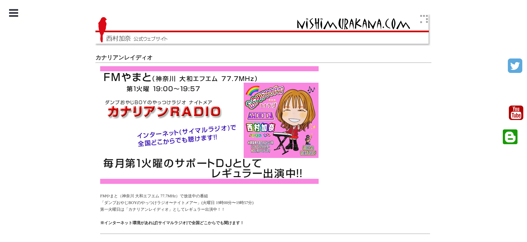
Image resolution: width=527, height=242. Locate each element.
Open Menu (13, 13)
